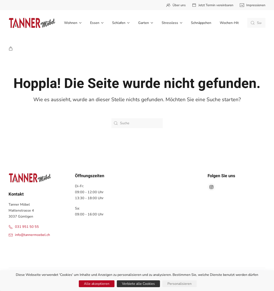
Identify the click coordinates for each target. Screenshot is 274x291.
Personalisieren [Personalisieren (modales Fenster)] (179, 283)
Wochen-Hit (229, 22)
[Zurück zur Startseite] (32, 22)
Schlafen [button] (121, 22)
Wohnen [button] (73, 22)
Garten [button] (145, 22)
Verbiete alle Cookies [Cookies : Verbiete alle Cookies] (138, 283)
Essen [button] (97, 22)
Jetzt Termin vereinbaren (212, 5)
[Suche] (256, 23)
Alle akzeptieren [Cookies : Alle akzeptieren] (96, 283)
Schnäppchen (201, 22)
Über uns (176, 5)
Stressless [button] (172, 22)
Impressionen (252, 5)
